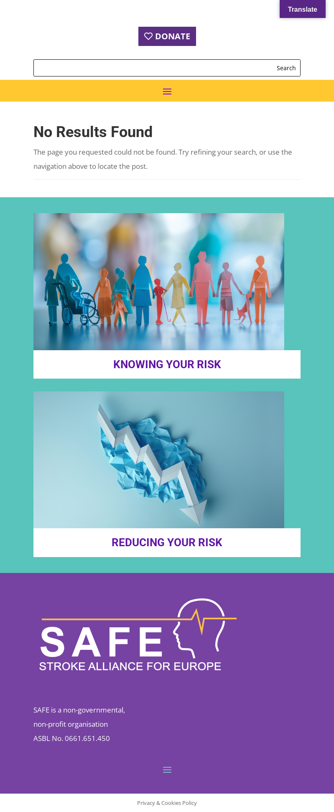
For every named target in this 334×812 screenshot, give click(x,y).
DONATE (172, 36)
